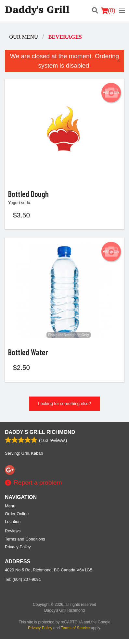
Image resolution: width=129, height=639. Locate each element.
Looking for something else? (64, 403)
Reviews (12, 530)
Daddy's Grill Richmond (40, 432)
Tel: (23, 579)
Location (12, 521)
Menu (10, 505)
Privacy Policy (18, 546)
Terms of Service (75, 628)
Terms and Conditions (25, 539)
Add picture (111, 92)
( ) (108, 10)
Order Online (17, 513)
